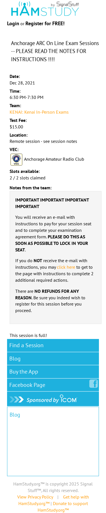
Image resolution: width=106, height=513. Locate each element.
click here (66, 267)
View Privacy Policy (35, 497)
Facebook (28, 384)
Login (13, 23)
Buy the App (23, 371)
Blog (15, 358)
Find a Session (26, 345)
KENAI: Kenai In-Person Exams (39, 112)
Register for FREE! (44, 23)
